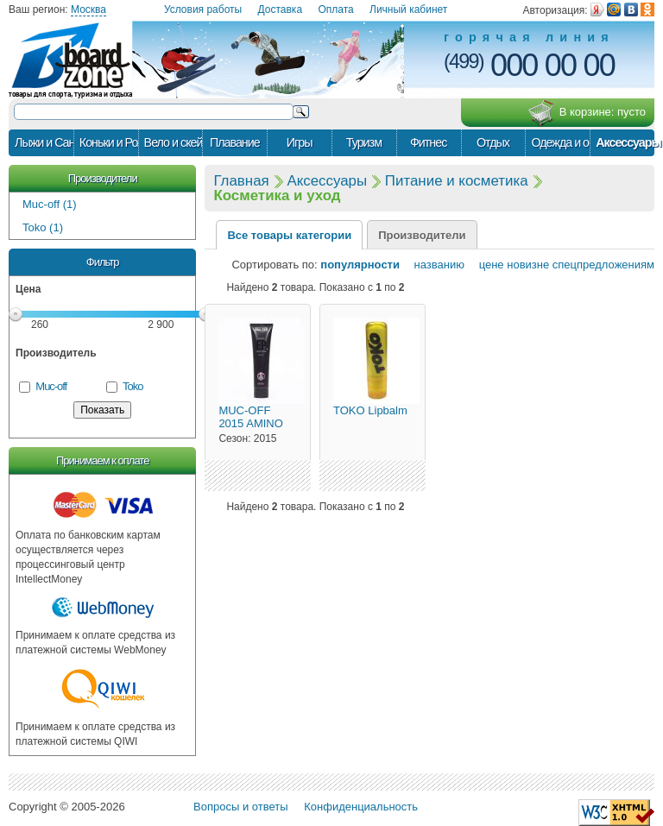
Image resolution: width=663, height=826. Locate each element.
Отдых (493, 142)
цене (486, 264)
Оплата (335, 9)
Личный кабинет (408, 9)
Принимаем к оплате (102, 460)
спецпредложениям (603, 264)
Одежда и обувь (560, 142)
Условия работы (203, 9)
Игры (300, 142)
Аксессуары (625, 142)
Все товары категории (289, 235)
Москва (88, 9)
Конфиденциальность (361, 806)
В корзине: (586, 113)
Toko (132, 386)
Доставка (280, 9)
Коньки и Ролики (108, 142)
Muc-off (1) (49, 204)
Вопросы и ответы (240, 806)
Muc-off (50, 386)
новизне (528, 264)
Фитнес (428, 142)
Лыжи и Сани (44, 142)
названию (433, 264)
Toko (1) (42, 227)
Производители (102, 178)
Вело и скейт (173, 142)
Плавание (235, 142)
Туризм (364, 142)
